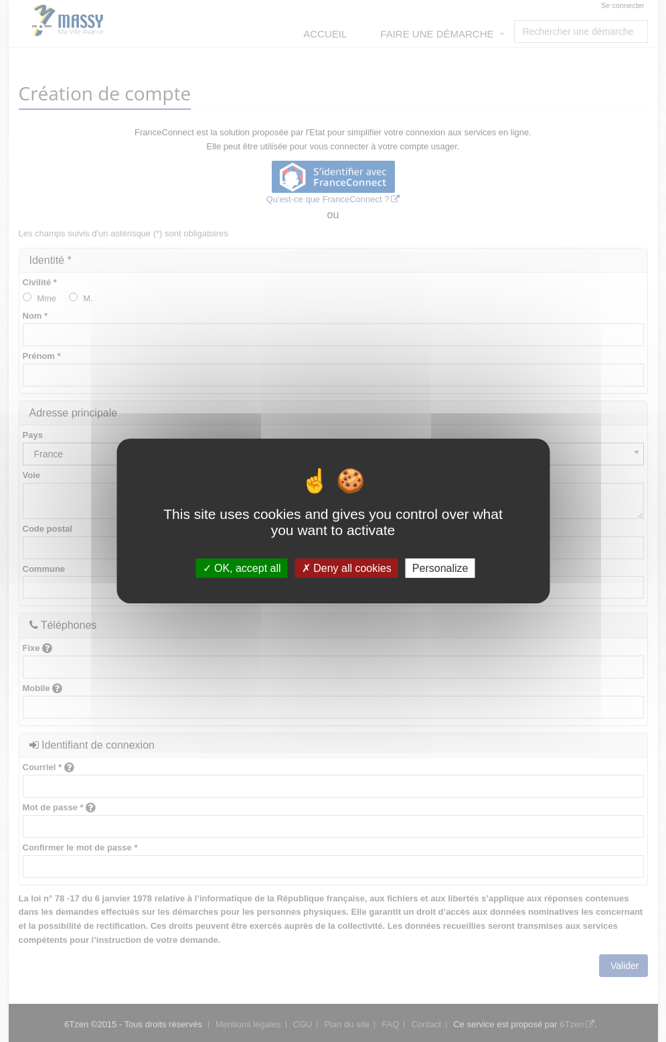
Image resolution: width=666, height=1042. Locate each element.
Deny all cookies (347, 568)
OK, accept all (242, 568)
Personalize (440, 568)
